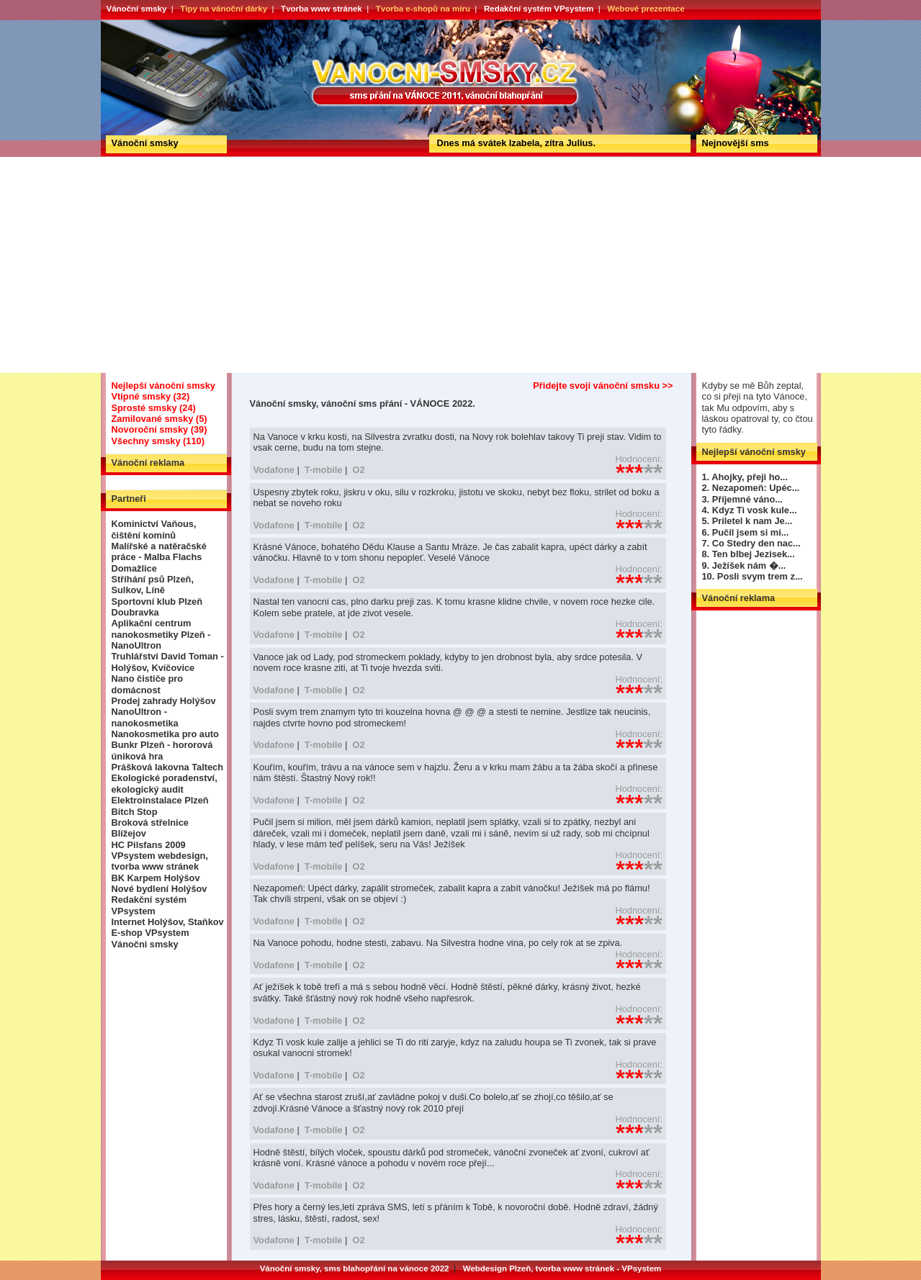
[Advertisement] (461, 265)
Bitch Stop (135, 811)
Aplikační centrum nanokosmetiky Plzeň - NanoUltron (161, 634)
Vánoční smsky (137, 8)
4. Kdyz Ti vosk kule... (749, 510)
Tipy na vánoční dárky (223, 8)
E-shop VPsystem (150, 932)
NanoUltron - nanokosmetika (145, 717)
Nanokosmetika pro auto (165, 734)
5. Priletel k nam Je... (747, 520)
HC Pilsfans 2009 (149, 844)
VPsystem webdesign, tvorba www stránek (160, 861)
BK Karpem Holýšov (156, 878)
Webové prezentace (645, 8)
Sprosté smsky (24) (154, 407)
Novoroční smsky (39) (159, 429)
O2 (358, 469)
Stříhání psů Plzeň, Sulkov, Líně (153, 584)
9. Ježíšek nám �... (744, 565)
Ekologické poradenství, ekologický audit (164, 783)
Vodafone (274, 469)
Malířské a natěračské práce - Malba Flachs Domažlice (159, 557)
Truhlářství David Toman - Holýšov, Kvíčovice (168, 661)
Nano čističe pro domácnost (148, 684)
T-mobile (324, 469)
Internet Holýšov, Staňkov (168, 921)
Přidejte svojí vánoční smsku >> (603, 385)
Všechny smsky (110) (158, 441)
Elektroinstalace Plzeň (160, 800)
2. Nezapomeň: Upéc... (751, 487)
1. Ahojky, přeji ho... (745, 477)
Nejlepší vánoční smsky (163, 385)
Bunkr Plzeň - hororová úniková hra (162, 750)
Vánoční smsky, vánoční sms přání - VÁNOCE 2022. (154, 24)
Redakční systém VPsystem (538, 8)
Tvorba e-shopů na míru (423, 8)
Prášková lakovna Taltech (168, 767)
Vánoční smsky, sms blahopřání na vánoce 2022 (354, 1268)
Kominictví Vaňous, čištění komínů (154, 529)
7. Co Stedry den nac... (751, 543)
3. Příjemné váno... (742, 499)
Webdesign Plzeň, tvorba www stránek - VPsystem (562, 1268)
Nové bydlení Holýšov (159, 888)
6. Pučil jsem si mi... (745, 532)
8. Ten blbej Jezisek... (748, 554)
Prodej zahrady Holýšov (164, 700)
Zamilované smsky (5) (159, 418)
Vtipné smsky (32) (151, 396)
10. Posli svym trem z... (752, 576)
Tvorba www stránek (321, 8)
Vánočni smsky (145, 944)
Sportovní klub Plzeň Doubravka (157, 607)
